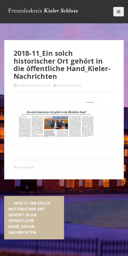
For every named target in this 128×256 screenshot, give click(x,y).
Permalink (26, 167)
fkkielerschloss (69, 85)
